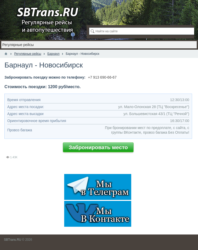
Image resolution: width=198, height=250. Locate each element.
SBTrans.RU (12, 239)
